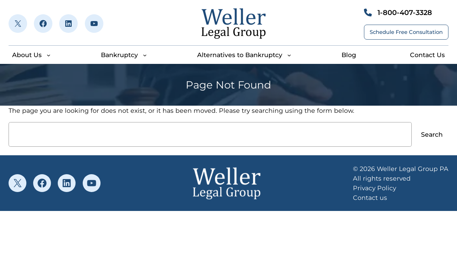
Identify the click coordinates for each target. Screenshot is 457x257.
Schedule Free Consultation (406, 32)
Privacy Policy (374, 188)
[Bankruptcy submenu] (145, 55)
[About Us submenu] (49, 55)
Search (432, 134)
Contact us (370, 197)
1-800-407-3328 (405, 12)
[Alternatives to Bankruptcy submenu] (289, 55)
